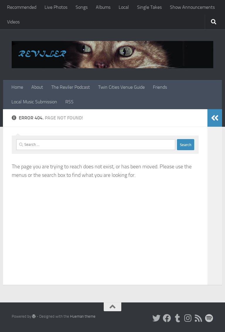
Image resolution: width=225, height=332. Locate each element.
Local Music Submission (34, 102)
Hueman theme (83, 316)
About (37, 87)
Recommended (21, 7)
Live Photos (56, 7)
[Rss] (199, 318)
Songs (82, 7)
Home (17, 87)
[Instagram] (188, 318)
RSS (69, 102)
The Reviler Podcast (70, 87)
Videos (13, 22)
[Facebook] (167, 318)
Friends (160, 87)
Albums (103, 7)
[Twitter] (156, 318)
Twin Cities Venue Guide (121, 87)
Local (124, 7)
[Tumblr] (177, 318)
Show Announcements (192, 7)
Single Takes (149, 7)
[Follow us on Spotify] (209, 318)
